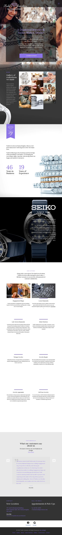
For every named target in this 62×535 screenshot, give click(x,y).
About (22, 532)
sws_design (42, 530)
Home (13, 532)
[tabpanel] (31, 473)
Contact (48, 532)
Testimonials (41, 532)
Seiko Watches (29, 532)
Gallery (18, 532)
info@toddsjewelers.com (40, 509)
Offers (35, 532)
